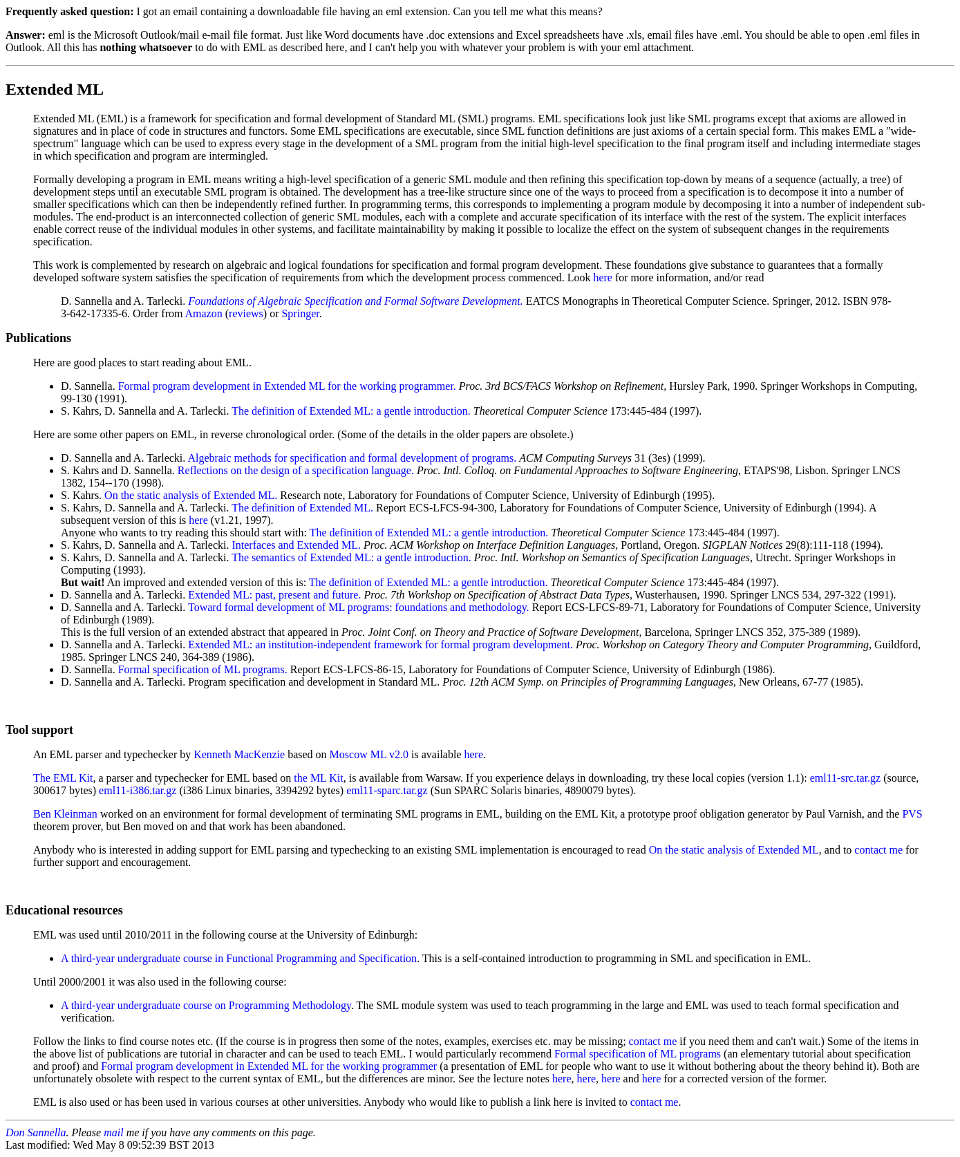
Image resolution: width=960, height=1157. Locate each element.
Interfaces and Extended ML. (296, 545)
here (602, 277)
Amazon (204, 313)
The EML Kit (63, 778)
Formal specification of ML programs (637, 1054)
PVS (912, 814)
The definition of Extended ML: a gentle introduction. (351, 411)
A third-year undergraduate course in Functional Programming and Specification (239, 958)
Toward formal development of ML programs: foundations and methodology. (358, 607)
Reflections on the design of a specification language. (296, 470)
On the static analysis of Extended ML (734, 850)
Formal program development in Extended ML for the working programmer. (287, 386)
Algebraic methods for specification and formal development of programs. (351, 458)
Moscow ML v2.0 (369, 754)
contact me (878, 850)
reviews (246, 313)
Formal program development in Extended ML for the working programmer (269, 1066)
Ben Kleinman (65, 814)
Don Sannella (36, 1132)
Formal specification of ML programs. (203, 669)
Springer (300, 313)
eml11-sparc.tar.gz (387, 790)
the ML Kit (318, 778)
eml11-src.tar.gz (845, 778)
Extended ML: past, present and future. (274, 595)
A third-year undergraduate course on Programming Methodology (206, 1005)
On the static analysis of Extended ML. (190, 495)
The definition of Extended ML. (302, 508)
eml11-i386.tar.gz (137, 790)
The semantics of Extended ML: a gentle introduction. (351, 557)
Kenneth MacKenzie (239, 754)
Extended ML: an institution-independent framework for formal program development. (380, 644)
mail (113, 1132)
